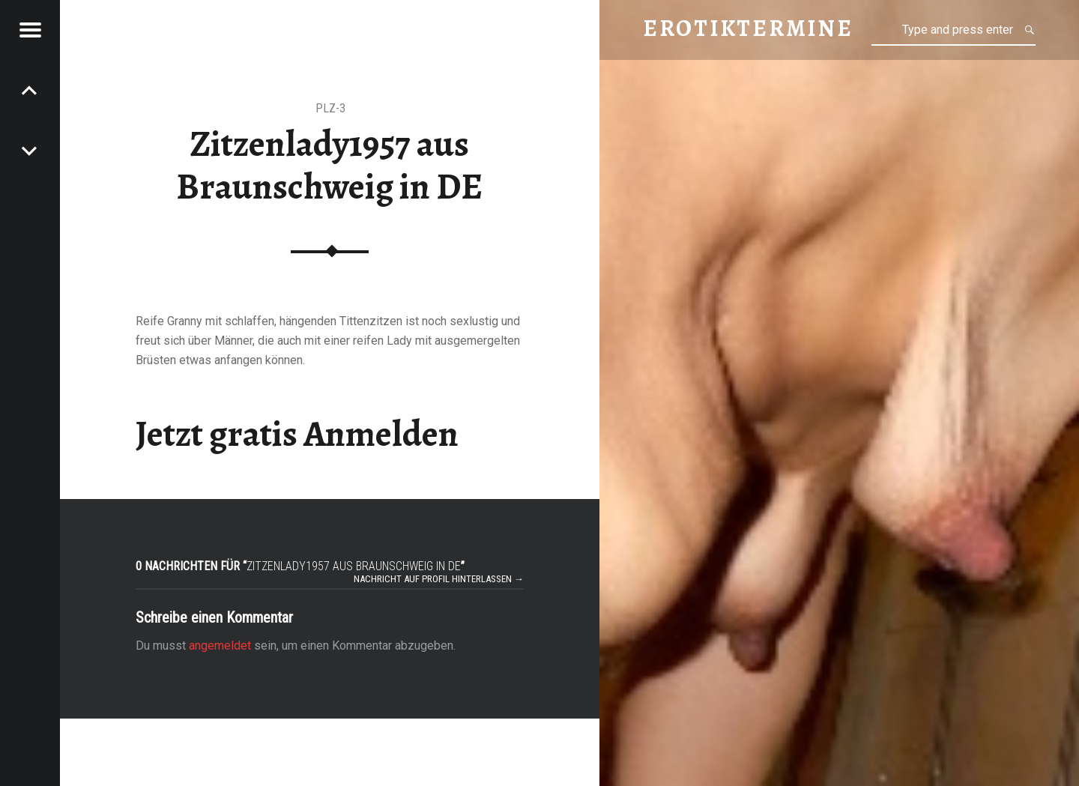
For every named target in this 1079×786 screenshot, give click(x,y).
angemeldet (220, 645)
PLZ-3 (330, 108)
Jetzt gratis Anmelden (297, 434)
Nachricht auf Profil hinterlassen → (439, 578)
